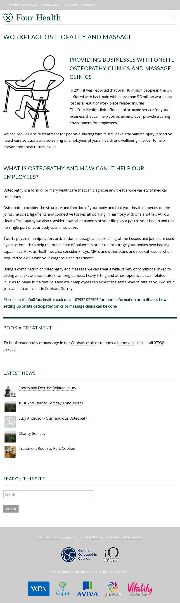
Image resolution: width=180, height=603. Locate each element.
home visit (126, 342)
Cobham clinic (82, 342)
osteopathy (53, 269)
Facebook (71, 4)
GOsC (95, 537)
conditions (146, 269)
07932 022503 (51, 4)
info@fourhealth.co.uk (22, 4)
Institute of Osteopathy (126, 537)
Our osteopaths (48, 537)
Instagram (88, 4)
